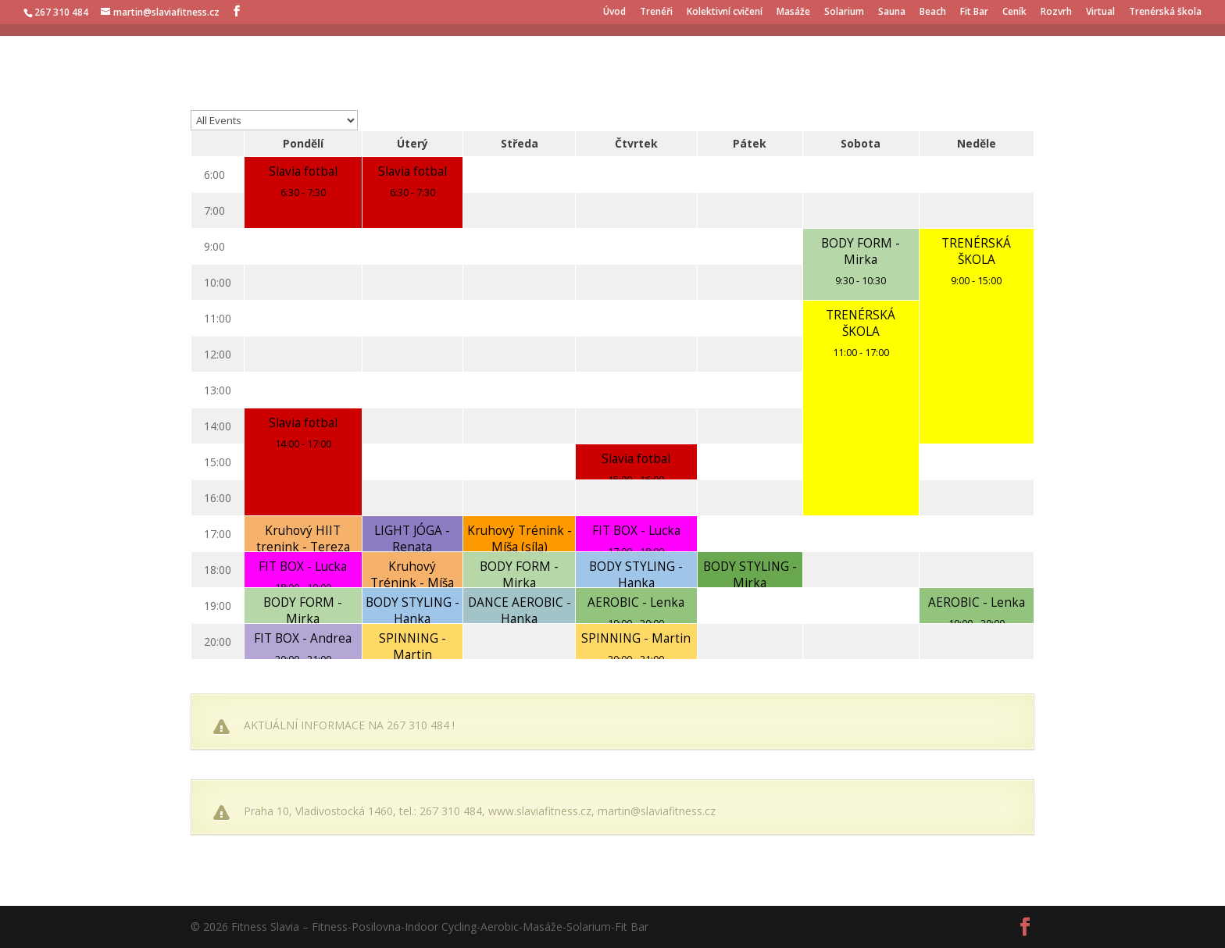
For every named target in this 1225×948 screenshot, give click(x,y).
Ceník (1014, 12)
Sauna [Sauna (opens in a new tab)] (891, 12)
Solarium (844, 12)
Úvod (614, 12)
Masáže (793, 12)
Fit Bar (974, 12)
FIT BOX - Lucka (636, 530)
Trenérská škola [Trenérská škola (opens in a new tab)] (1165, 12)
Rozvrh (1056, 12)
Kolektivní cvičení (724, 12)
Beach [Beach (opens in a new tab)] (933, 12)
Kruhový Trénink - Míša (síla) (519, 538)
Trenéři (656, 12)
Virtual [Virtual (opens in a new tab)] (1100, 12)
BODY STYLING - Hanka (636, 574)
